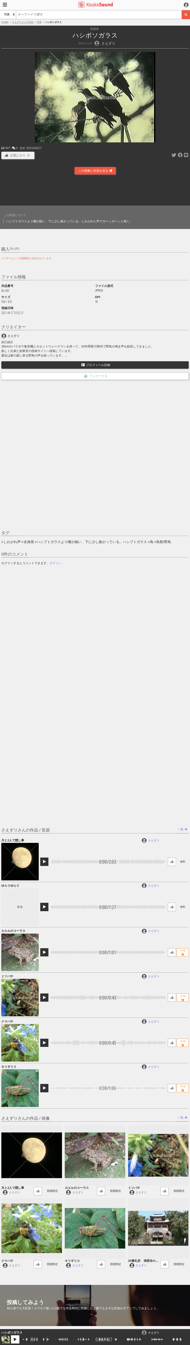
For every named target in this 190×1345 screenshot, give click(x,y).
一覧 (182, 829)
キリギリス (8, 1066)
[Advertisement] (95, 191)
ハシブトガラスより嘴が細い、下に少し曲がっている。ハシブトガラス (92, 542)
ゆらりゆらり (10, 885)
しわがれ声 (12, 542)
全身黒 (29, 542)
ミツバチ (7, 976)
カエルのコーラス (13, 930)
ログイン (55, 563)
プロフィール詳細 (95, 365)
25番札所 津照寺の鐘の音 (143, 1261)
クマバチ (7, 1021)
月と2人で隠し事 (12, 840)
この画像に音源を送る (95, 170)
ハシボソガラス (11, 1332)
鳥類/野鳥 (163, 542)
